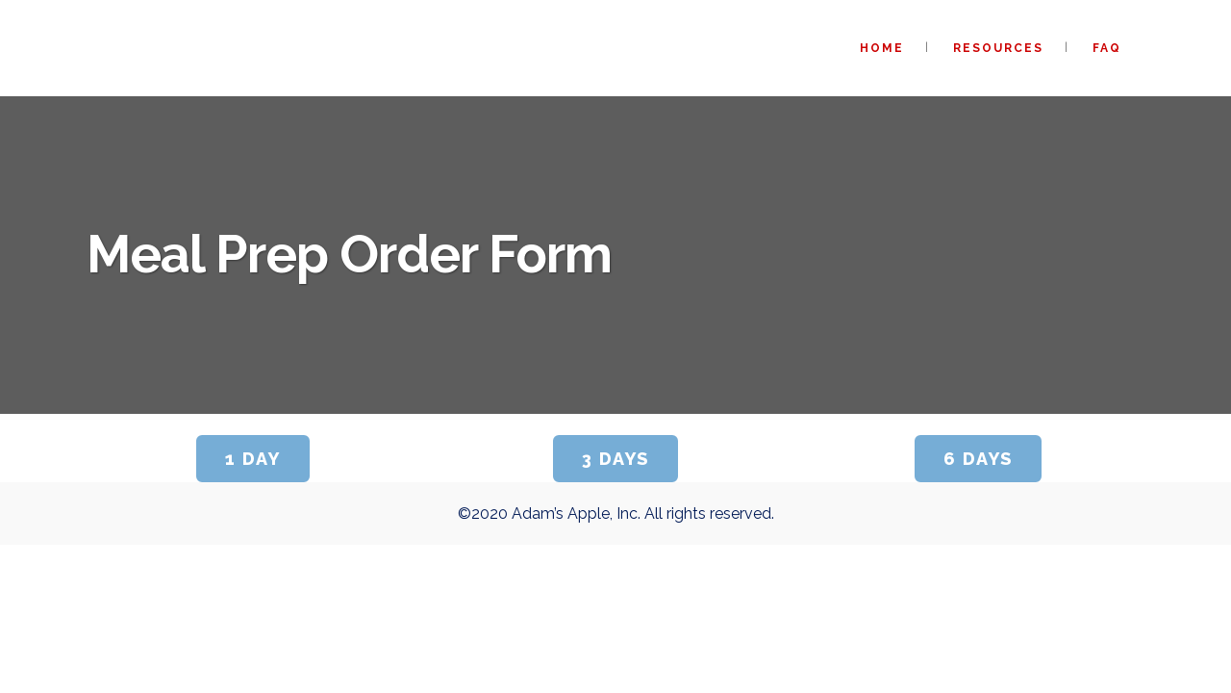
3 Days (615, 459)
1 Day (253, 459)
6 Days (978, 459)
